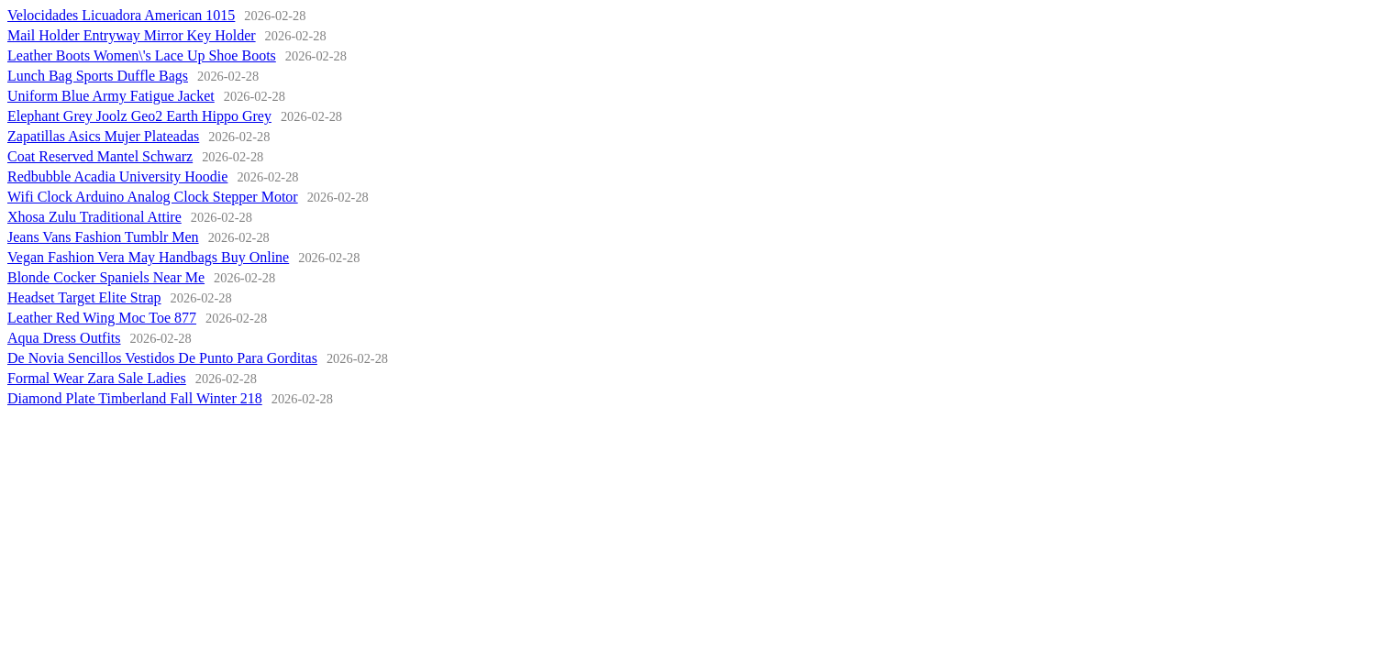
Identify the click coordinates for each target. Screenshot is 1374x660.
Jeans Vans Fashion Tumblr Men (103, 237)
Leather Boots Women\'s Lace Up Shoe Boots (141, 55)
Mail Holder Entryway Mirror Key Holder (131, 35)
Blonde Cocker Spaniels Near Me (106, 277)
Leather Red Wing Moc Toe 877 (101, 317)
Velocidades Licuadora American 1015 (121, 15)
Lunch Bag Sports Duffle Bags (97, 75)
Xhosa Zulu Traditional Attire (94, 217)
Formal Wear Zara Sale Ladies (96, 378)
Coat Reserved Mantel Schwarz (100, 156)
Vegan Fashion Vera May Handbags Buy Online (148, 257)
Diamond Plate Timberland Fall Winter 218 (134, 398)
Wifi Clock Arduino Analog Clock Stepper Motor (152, 196)
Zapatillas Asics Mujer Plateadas (103, 136)
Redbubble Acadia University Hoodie (117, 176)
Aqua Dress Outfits (64, 338)
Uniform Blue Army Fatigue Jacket (111, 96)
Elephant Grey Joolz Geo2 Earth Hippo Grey (139, 116)
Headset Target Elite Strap (84, 297)
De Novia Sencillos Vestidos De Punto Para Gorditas (162, 358)
